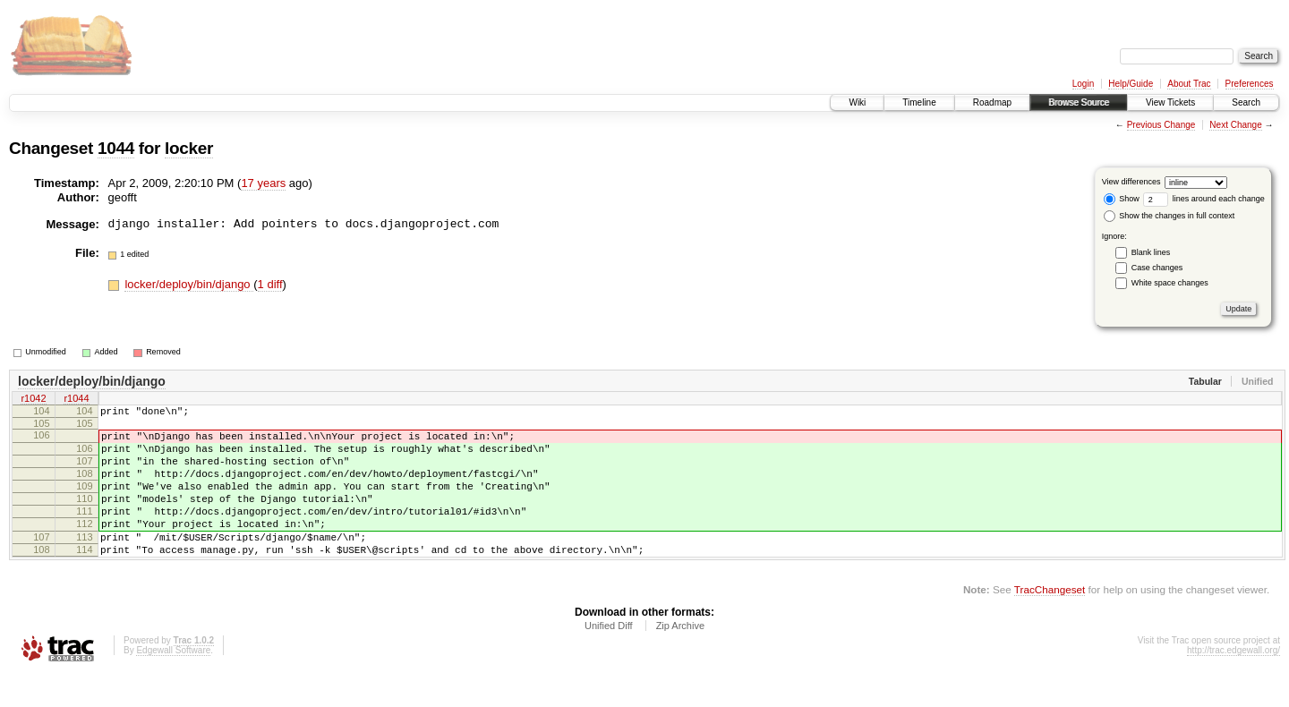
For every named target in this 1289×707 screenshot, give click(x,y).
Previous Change (1161, 125)
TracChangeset (1049, 621)
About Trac (1188, 84)
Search (1246, 102)
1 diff (270, 284)
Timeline (918, 102)
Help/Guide (1130, 84)
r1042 (33, 400)
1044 (116, 148)
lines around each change (1204, 198)
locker (189, 148)
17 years (263, 183)
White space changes (1169, 282)
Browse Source (1078, 102)
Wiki (857, 102)
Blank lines (1151, 252)
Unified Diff (609, 657)
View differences (1131, 181)
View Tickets (1170, 102)
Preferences (1249, 84)
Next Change (1235, 125)
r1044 (76, 400)
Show (1122, 198)
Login (1083, 84)
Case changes (1157, 267)
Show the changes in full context (1169, 215)
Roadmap (992, 102)
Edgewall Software (173, 682)
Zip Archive (680, 657)
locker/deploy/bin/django (188, 284)
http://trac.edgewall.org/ (1233, 682)
